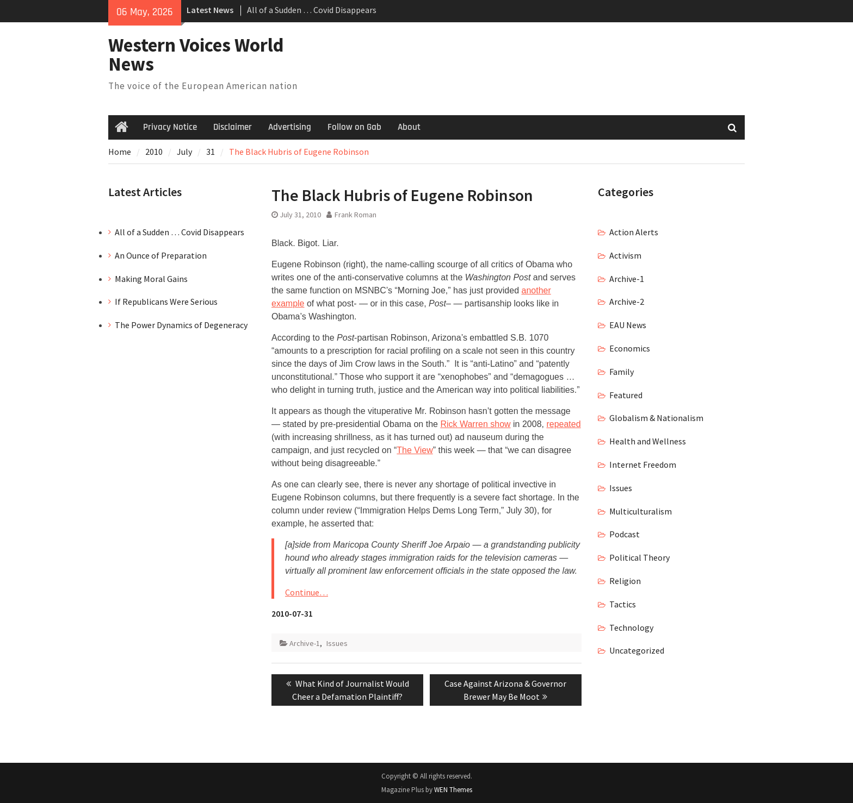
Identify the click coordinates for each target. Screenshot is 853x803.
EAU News (627, 324)
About (409, 127)
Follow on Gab (354, 127)
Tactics (622, 604)
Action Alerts (633, 232)
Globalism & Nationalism (656, 417)
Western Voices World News (196, 54)
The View (414, 450)
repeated (563, 424)
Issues (337, 643)
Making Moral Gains (151, 278)
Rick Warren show (475, 424)
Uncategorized (636, 650)
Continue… (306, 592)
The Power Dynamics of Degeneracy (181, 324)
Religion (625, 580)
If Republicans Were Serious (166, 301)
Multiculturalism (640, 511)
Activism (625, 255)
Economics (629, 348)
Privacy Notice (170, 127)
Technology (631, 627)
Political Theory (639, 557)
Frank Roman (355, 214)
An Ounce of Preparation (161, 255)
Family (621, 371)
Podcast (624, 534)
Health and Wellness (647, 441)
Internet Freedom (642, 464)
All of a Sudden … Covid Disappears (311, 9)
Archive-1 (304, 643)
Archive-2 (626, 301)
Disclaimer (232, 127)
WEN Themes (453, 789)
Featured (625, 395)
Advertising (289, 127)
